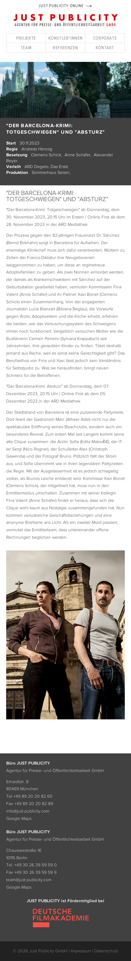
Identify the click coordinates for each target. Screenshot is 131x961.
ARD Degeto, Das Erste (46, 166)
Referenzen (65, 47)
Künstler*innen (65, 38)
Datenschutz (106, 950)
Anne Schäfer (77, 154)
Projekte (26, 38)
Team (26, 47)
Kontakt (105, 47)
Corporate (105, 38)
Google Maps (18, 818)
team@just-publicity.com (29, 879)
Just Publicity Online (61, 5)
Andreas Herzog (36, 148)
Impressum (81, 950)
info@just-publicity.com (27, 810)
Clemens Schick (46, 154)
